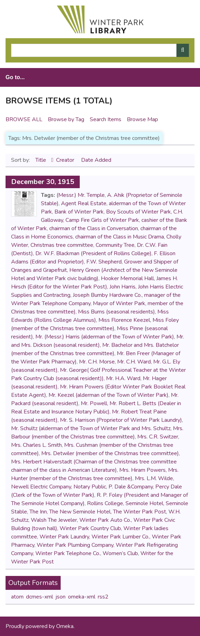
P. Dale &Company (130, 487)
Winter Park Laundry (64, 537)
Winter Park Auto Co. (105, 520)
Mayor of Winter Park (119, 303)
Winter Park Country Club (90, 528)
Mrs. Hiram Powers (142, 470)
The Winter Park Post (139, 512)
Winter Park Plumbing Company (75, 545)
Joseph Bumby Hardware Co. (107, 295)
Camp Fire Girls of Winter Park (102, 220)
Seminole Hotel (144, 503)
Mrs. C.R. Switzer (157, 437)
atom (17, 597)
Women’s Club (120, 553)
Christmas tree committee (62, 245)
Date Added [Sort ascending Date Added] (96, 160)
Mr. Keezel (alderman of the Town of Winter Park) (108, 395)
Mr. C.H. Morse (97, 362)
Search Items (105, 119)
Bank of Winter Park (79, 212)
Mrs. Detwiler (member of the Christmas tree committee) (110, 453)
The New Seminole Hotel (80, 512)
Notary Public (89, 487)
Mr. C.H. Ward (134, 362)
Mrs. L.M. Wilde (154, 478)
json (60, 597)
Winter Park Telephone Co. (67, 553)
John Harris (123, 287)
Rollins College (105, 503)
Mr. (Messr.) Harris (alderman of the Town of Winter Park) (104, 337)
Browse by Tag (66, 119)
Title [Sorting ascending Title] (41, 160)
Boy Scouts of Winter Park (138, 212)
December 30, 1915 (42, 181)
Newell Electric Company (41, 487)
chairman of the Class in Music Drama (119, 237)
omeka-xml (81, 597)
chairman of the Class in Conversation (93, 228)
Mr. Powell (94, 403)
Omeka (64, 626)
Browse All (24, 119)
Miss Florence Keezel (124, 320)
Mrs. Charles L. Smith (36, 445)
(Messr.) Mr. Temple (80, 195)
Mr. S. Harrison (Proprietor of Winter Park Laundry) (121, 420)
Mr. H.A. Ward (123, 378)
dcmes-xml (39, 597)
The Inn (38, 512)
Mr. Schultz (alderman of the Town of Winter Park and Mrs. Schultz (91, 428)
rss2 (103, 597)
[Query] (100, 50)
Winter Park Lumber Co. (120, 537)
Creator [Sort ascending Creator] (66, 160)
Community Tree (115, 245)
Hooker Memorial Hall (127, 278)
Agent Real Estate (83, 203)
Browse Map (142, 119)
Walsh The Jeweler (54, 520)
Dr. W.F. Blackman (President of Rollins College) (93, 253)
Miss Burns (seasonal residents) (116, 312)
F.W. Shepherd (104, 262)
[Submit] (182, 50)
